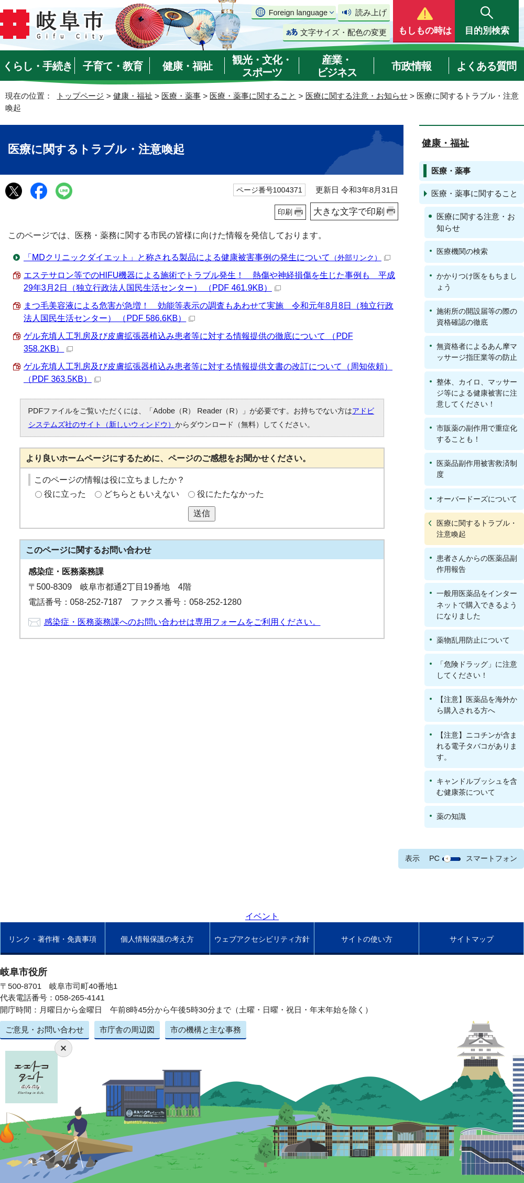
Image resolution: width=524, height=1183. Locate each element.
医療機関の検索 (462, 251)
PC (434, 858)
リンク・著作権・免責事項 (52, 939)
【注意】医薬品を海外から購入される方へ (476, 705)
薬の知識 (451, 816)
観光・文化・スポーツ (262, 66)
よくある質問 (486, 66)
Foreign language (298, 12)
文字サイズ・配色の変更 (343, 32)
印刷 (285, 212)
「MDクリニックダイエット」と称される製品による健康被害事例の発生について (207, 257)
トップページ (80, 95)
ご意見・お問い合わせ (44, 1029)
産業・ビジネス (337, 66)
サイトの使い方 (366, 939)
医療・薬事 (181, 95)
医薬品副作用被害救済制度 (476, 468)
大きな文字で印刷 (349, 211)
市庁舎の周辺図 (127, 1029)
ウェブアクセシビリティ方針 (262, 939)
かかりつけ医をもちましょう (476, 281)
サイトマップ (472, 939)
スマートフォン (491, 858)
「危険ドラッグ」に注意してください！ (476, 669)
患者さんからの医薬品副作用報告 (476, 563)
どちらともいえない (141, 493)
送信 (201, 513)
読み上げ (371, 12)
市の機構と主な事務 (205, 1029)
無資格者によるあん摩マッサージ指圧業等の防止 (476, 351)
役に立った (65, 493)
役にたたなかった (230, 493)
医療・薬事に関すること (253, 95)
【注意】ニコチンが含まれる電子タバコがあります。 (476, 746)
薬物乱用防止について (473, 640)
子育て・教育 (113, 66)
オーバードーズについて (476, 499)
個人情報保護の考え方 (157, 939)
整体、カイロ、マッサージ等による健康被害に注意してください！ (476, 393)
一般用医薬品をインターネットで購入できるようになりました (476, 604)
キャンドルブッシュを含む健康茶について (476, 786)
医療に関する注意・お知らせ (356, 95)
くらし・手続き (37, 66)
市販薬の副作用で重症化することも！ (476, 433)
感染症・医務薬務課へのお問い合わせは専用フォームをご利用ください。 (182, 621)
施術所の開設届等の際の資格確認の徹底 (476, 316)
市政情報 (411, 66)
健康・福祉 (187, 66)
